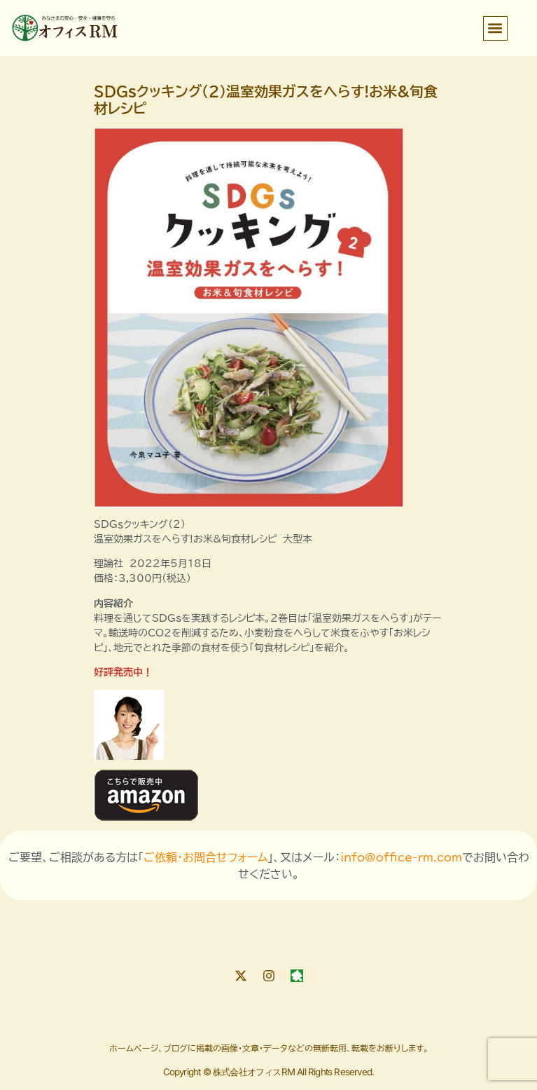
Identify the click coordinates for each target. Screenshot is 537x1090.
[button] (495, 28)
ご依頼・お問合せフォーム (205, 857)
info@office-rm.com (401, 857)
